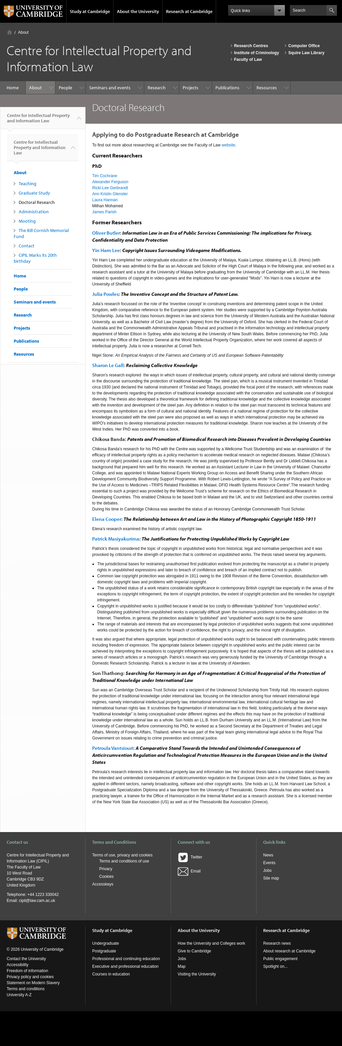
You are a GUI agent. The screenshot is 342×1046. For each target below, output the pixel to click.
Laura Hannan (105, 200)
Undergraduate (105, 943)
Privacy (105, 868)
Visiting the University (197, 974)
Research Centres (251, 45)
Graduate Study (34, 193)
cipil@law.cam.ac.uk (37, 900)
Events (269, 862)
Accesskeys (102, 884)
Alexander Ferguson (110, 182)
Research (157, 88)
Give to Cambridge (194, 951)
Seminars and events (110, 88)
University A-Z (19, 995)
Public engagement (280, 958)
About (23, 32)
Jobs (267, 870)
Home (9, 32)
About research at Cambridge (289, 951)
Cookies (106, 876)
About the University (138, 11)
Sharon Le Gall (108, 365)
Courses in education (111, 974)
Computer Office (304, 45)
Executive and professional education (125, 966)
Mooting (27, 221)
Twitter (190, 857)
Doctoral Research (37, 202)
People (65, 88)
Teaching (27, 184)
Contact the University (26, 958)
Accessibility (17, 964)
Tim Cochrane (104, 175)
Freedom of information (27, 970)
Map (181, 966)
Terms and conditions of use (124, 861)
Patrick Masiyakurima (115, 539)
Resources (266, 88)
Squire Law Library (306, 52)
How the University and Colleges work (211, 943)
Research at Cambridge (189, 11)
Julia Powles (105, 294)
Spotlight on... (275, 966)
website (228, 145)
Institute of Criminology (256, 52)
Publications (227, 88)
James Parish (104, 212)
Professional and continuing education (126, 958)
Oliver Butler (106, 233)
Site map (271, 878)
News (268, 855)
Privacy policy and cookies (30, 976)
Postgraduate (104, 951)
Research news (277, 943)
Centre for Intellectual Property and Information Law (38, 120)
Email (189, 871)
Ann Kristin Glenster (110, 194)
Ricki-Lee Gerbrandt (110, 188)
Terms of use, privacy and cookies (122, 855)
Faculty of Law (248, 59)
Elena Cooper (106, 519)
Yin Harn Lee (106, 250)
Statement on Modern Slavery (33, 982)
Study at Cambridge (90, 11)
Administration (34, 212)
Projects (190, 88)
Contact (26, 246)
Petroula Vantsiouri (112, 748)
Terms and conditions (25, 988)
